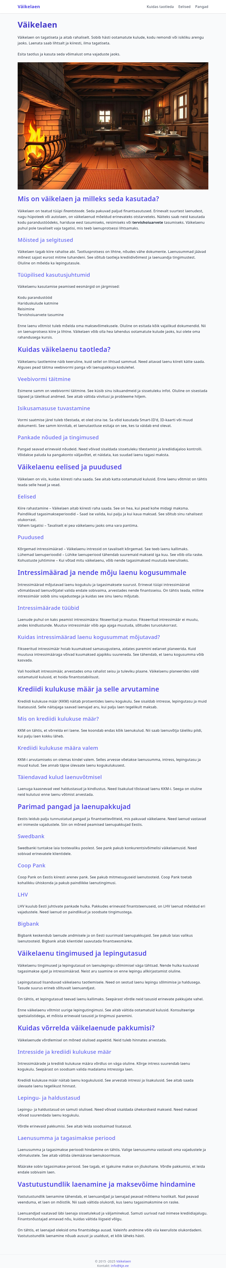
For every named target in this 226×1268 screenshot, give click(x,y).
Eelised (184, 6)
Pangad (201, 6)
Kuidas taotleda (160, 6)
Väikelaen (29, 6)
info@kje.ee (120, 1266)
